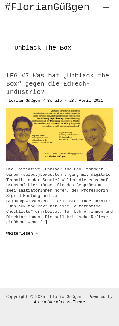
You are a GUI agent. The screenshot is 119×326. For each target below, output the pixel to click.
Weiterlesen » (22, 234)
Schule (54, 100)
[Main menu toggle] (106, 7)
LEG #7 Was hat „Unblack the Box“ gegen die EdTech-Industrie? (57, 84)
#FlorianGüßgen (47, 7)
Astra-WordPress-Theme (59, 302)
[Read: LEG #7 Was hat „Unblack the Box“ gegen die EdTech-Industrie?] (59, 134)
